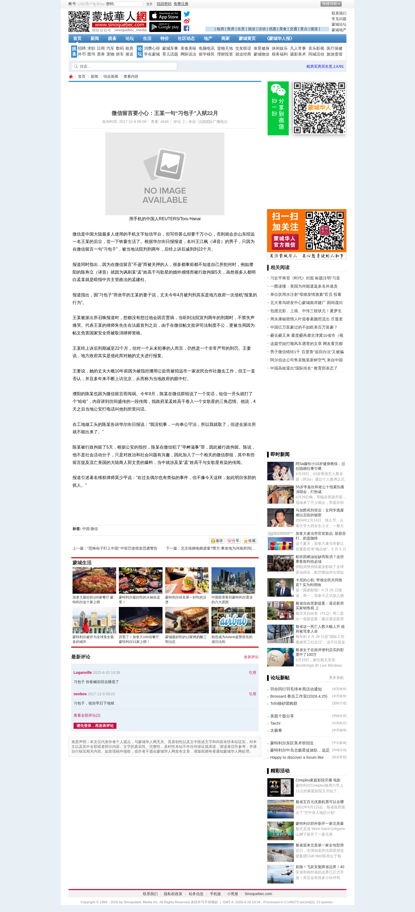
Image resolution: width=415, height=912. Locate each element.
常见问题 (339, 19)
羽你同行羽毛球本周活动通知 (296, 689)
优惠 (272, 29)
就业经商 (243, 54)
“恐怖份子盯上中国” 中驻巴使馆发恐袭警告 (122, 548)
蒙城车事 (170, 48)
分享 (235, 540)
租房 (220, 29)
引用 (252, 672)
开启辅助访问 (345, 3)
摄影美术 (298, 54)
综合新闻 (110, 76)
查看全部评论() (87, 715)
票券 (101, 54)
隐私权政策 (173, 894)
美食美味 (188, 48)
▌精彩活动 (278, 770)
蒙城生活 (82, 562)
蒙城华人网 (71, 76)
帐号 (72, 4)
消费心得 (152, 48)
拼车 (120, 54)
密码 (110, 4)
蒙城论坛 (339, 24)
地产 (208, 38)
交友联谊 (243, 48)
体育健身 (261, 48)
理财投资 (225, 54)
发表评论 (251, 657)
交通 (293, 29)
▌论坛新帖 (278, 677)
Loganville (83, 672)
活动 (262, 29)
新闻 (95, 38)
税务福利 (280, 54)
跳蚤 (112, 38)
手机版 (215, 894)
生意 (241, 29)
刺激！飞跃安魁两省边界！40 (320, 867)
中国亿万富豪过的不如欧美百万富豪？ (304, 327)
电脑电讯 (207, 48)
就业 (251, 29)
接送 (314, 29)
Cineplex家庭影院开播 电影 (318, 780)
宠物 (110, 54)
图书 (91, 54)
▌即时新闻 (278, 454)
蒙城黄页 (247, 38)
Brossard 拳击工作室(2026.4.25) (298, 696)
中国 (86, 529)
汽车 (110, 48)
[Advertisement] (267, 19)
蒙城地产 (339, 30)
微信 (94, 529)
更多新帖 (336, 677)
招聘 (82, 48)
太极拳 (276, 730)
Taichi (275, 723)
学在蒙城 (152, 54)
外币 (82, 54)
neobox (80, 694)
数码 (120, 48)
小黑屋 (232, 894)
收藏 (252, 540)
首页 (77, 38)
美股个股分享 (282, 716)
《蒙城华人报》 (279, 38)
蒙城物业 (261, 54)
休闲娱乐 (280, 48)
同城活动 (316, 54)
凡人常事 (298, 48)
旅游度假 (334, 54)
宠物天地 (225, 48)
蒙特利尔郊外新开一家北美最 (320, 823)
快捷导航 (329, 4)
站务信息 (196, 894)
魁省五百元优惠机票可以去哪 (320, 802)
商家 (225, 38)
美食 (283, 29)
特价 (164, 38)
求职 (91, 48)
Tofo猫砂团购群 (283, 703)
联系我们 (339, 13)
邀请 (219, 540)
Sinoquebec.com (258, 894)
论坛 (129, 38)
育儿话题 (170, 54)
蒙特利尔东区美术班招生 (292, 743)
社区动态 (186, 38)
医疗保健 (334, 48)
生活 (147, 38)
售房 (230, 29)
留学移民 (207, 54)
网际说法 (188, 54)
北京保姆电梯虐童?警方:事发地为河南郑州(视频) (220, 548)
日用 (101, 48)
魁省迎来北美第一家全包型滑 (320, 845)
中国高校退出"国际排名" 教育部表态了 (304, 368)
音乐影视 (316, 48)
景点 (304, 29)
